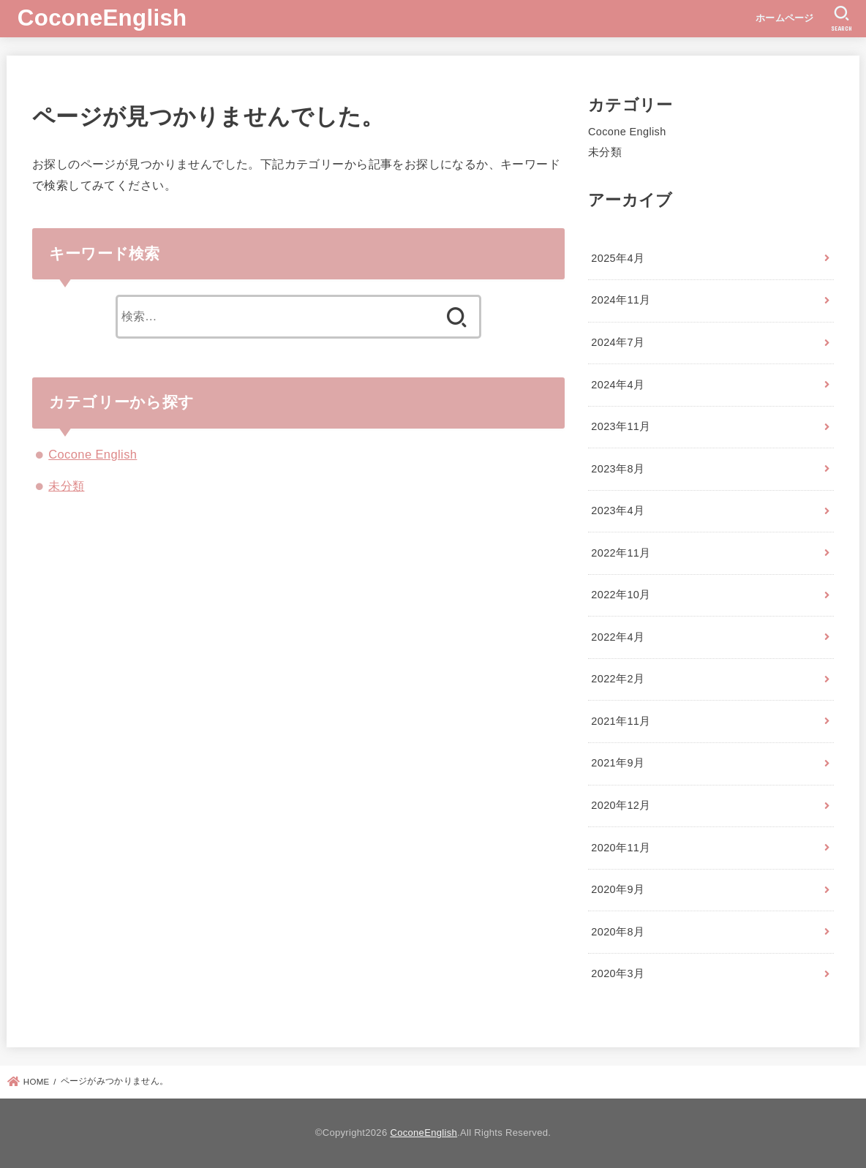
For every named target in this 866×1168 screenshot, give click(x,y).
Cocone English (92, 454)
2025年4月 (617, 258)
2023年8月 (617, 469)
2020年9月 (617, 889)
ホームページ (785, 17)
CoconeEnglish (102, 18)
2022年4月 (617, 637)
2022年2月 (617, 679)
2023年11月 (620, 426)
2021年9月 (617, 763)
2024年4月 (617, 385)
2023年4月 (617, 510)
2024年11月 (620, 300)
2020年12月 (620, 805)
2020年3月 (617, 973)
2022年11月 (620, 553)
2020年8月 (617, 932)
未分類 (66, 485)
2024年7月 (617, 342)
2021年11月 (620, 721)
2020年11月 (620, 848)
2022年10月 (620, 594)
